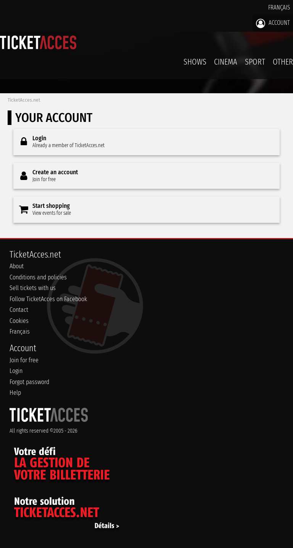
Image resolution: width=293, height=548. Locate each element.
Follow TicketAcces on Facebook (48, 299)
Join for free (24, 360)
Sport (255, 62)
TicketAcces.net (24, 100)
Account (273, 23)
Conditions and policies (38, 277)
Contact (19, 309)
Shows (195, 62)
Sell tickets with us (33, 288)
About (17, 266)
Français (279, 7)
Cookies (19, 320)
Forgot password (29, 382)
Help (15, 392)
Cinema (225, 62)
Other (283, 62)
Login (16, 371)
